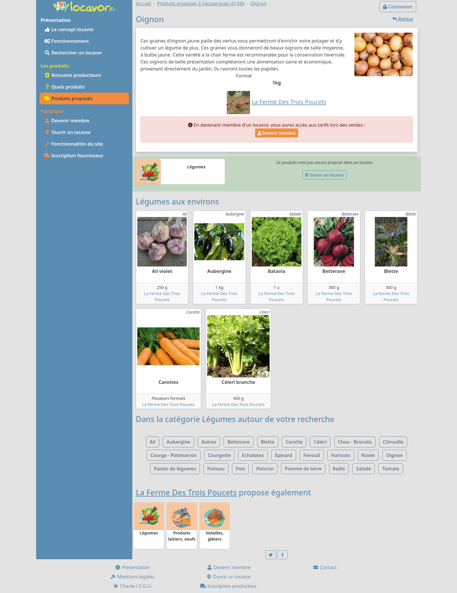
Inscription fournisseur (73, 155)
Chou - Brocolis (355, 442)
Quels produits (64, 87)
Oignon (394, 455)
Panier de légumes (175, 468)
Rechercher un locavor (73, 53)
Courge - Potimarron (173, 455)
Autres (208, 442)
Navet (368, 455)
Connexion (397, 6)
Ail (153, 442)
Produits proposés (68, 98)
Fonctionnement (66, 41)
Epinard (283, 455)
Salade (363, 468)
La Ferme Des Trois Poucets (168, 404)
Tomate (390, 468)
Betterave (238, 442)
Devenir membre (66, 120)
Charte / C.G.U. (132, 586)
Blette (268, 442)
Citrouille (393, 442)
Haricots (340, 455)
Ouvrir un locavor (67, 132)
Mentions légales (132, 576)
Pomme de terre (303, 468)
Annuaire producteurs (72, 75)
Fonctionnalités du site (73, 144)
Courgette (219, 455)
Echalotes (253, 455)
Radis (339, 468)
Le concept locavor (69, 29)
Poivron (265, 468)
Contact (325, 567)
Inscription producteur (228, 586)
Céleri (320, 442)
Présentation (132, 567)
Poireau (216, 468)
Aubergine (178, 442)
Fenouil (311, 455)
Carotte (294, 442)
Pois (240, 468)
